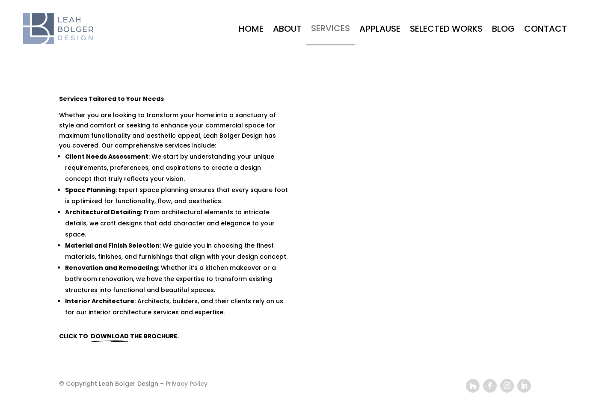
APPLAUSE (379, 29)
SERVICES (330, 28)
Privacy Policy (187, 383)
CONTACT (545, 29)
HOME (251, 29)
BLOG (503, 29)
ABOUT (287, 29)
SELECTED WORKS (446, 29)
